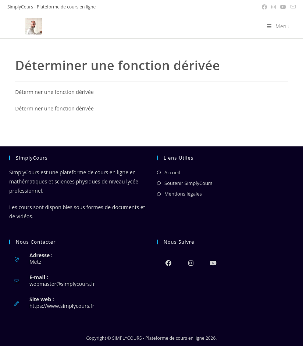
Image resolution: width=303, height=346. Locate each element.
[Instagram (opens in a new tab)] (273, 7)
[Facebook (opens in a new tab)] (264, 7)
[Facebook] (168, 263)
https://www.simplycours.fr (61, 305)
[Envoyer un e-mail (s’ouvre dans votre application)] (292, 7)
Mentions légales (183, 193)
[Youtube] (213, 263)
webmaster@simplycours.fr (62, 283)
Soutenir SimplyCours (188, 183)
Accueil (172, 172)
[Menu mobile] (275, 26)
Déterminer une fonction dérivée (54, 91)
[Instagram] (191, 263)
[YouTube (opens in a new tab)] (283, 7)
